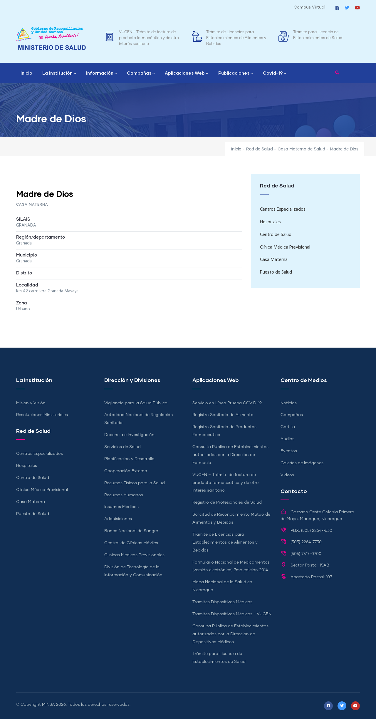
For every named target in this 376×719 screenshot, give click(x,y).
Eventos (289, 451)
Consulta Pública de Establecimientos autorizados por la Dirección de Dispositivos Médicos (230, 634)
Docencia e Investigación (129, 435)
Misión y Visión (31, 403)
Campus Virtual (309, 7)
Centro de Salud (275, 235)
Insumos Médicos (121, 507)
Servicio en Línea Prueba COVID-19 (227, 403)
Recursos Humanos (123, 495)
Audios (287, 439)
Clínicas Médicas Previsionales (134, 555)
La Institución (59, 73)
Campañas (141, 73)
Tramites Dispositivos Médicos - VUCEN (231, 614)
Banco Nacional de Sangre (131, 531)
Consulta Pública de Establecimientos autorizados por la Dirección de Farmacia (230, 455)
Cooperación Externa (125, 471)
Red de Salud (259, 149)
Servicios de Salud (122, 447)
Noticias (289, 403)
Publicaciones (235, 73)
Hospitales (270, 222)
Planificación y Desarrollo (129, 459)
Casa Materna (274, 260)
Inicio (26, 73)
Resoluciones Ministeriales (42, 415)
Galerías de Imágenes (302, 463)
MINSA (48, 705)
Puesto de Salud (276, 272)
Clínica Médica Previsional (285, 247)
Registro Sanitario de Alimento (223, 415)
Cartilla (288, 427)
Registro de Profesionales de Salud (227, 502)
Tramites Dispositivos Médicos (222, 602)
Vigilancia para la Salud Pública (135, 403)
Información (101, 73)
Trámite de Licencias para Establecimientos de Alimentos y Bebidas (236, 38)
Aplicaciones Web (186, 73)
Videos (287, 475)
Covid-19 (274, 73)
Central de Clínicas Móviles (131, 543)
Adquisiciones (118, 519)
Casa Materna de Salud (301, 149)
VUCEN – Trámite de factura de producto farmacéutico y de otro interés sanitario (149, 38)
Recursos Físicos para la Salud (134, 483)
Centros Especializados (283, 209)
